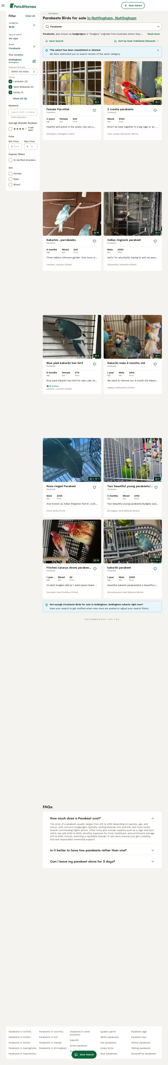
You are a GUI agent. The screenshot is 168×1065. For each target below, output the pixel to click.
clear (32, 106)
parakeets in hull (48, 1037)
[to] (32, 275)
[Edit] (34, 189)
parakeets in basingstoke (22, 1048)
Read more (154, 87)
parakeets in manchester (22, 1053)
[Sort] (136, 94)
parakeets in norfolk (20, 1031)
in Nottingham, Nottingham (111, 71)
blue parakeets (108, 1053)
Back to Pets (16, 76)
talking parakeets (141, 1048)
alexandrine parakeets (143, 1053)
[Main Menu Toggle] (3, 5)
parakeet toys (138, 1037)
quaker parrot (108, 1031)
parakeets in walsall (50, 1042)
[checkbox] (10, 120)
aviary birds (106, 1048)
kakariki (74, 1040)
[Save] (94, 164)
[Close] (158, 103)
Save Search (54, 94)
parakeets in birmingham (53, 1048)
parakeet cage (139, 1031)
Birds (12, 83)
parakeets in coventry (51, 1031)
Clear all (30, 69)
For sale (15, 97)
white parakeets (109, 1037)
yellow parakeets (140, 1042)
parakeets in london (20, 1037)
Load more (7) (27, 176)
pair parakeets (108, 1042)
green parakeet (78, 1045)
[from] (17, 275)
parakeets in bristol (19, 1042)
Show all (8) (20, 226)
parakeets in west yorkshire (80, 1033)
